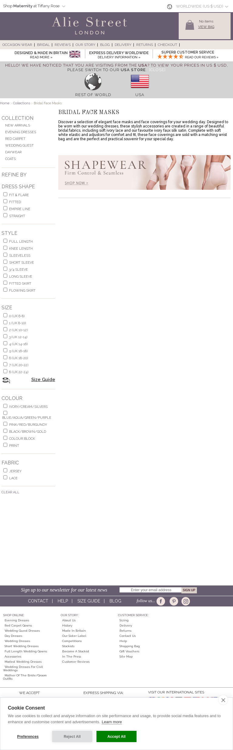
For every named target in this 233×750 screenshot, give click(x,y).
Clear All (10, 492)
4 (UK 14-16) (18, 344)
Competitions (72, 641)
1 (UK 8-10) (17, 323)
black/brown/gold (27, 432)
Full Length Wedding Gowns (26, 651)
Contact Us (128, 635)
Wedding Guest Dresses (22, 630)
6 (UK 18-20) (18, 358)
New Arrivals (17, 125)
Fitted (15, 202)
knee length (21, 249)
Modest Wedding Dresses (23, 661)
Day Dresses (13, 635)
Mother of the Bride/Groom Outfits (25, 677)
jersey (15, 471)
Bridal (43, 45)
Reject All (72, 736)
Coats (10, 159)
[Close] (157, 70)
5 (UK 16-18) (18, 351)
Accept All (116, 736)
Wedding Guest (19, 146)
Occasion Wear (17, 45)
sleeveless (19, 256)
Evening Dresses (20, 132)
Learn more (112, 722)
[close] (223, 700)
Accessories (13, 656)
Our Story (85, 45)
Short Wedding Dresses (22, 646)
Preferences (28, 736)
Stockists (68, 646)
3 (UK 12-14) (18, 337)
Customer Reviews (75, 661)
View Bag (206, 27)
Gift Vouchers (129, 651)
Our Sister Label (74, 635)
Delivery (123, 45)
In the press (71, 656)
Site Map (126, 656)
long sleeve (20, 277)
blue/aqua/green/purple (26, 418)
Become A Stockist (75, 651)
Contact (38, 601)
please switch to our (106, 70)
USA (139, 94)
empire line (19, 209)
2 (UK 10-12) (18, 330)
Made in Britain (74, 630)
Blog (105, 45)
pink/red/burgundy (28, 425)
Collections (21, 103)
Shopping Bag (130, 646)
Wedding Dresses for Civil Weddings (23, 668)
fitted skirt (20, 284)
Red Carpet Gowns (18, 625)
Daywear (13, 152)
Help (63, 601)
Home (4, 103)
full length (21, 242)
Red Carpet (15, 139)
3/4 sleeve (18, 270)
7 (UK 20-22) (18, 365)
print (14, 446)
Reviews (63, 45)
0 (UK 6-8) (17, 316)
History (67, 625)
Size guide (88, 601)
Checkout (167, 45)
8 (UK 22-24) (18, 372)
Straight (17, 216)
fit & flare (19, 195)
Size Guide (43, 379)
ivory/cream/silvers (28, 407)
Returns (144, 45)
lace (13, 478)
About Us (69, 620)
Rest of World (93, 94)
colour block (22, 439)
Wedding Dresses (17, 641)
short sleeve (21, 263)
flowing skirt (22, 291)
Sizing (124, 620)
